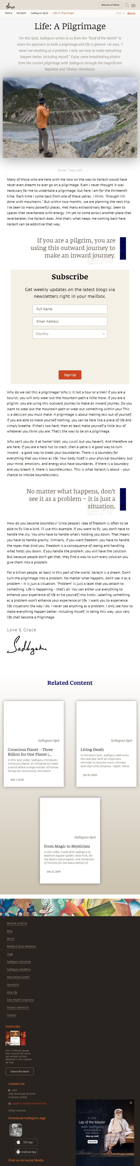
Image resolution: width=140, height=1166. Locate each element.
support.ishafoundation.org (29, 1103)
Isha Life (12, 992)
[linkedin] (4, 255)
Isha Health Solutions (20, 999)
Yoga (10, 954)
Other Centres (17, 1110)
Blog (9, 931)
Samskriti (13, 984)
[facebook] (4, 242)
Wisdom (21, 13)
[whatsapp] (5, 235)
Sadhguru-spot (39, 13)
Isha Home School (18, 977)
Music (11, 938)
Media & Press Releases (21, 946)
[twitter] (4, 249)
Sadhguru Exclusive (19, 961)
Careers (11, 1015)
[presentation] (70, 356)
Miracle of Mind (17, 923)
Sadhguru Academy (19, 969)
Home (8, 13)
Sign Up (70, 375)
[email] (4, 262)
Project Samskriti (18, 1007)
